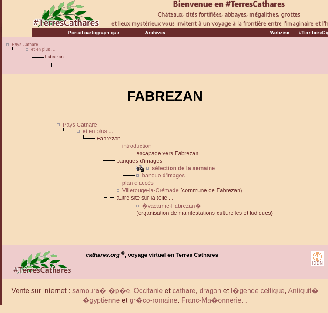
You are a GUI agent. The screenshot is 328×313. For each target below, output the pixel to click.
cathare (183, 290)
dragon (210, 290)
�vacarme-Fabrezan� (171, 206)
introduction (136, 146)
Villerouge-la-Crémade (150, 190)
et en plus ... (43, 49)
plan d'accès (138, 183)
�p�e (119, 290)
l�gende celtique (258, 290)
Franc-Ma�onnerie (211, 300)
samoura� (89, 290)
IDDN (317, 263)
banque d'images (163, 175)
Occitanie (148, 290)
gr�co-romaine (153, 300)
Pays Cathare (25, 44)
